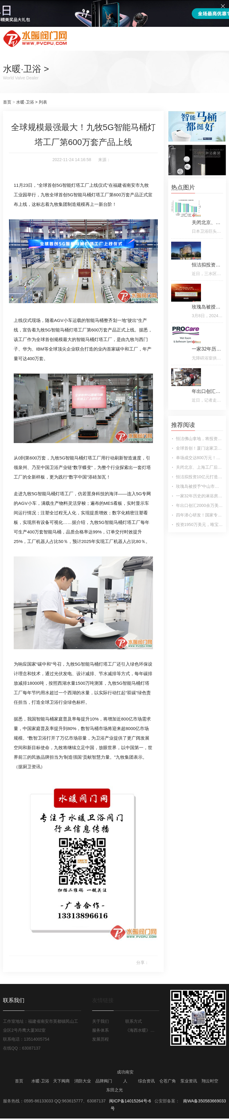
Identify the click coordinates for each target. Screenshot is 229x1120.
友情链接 (103, 1000)
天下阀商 (61, 1081)
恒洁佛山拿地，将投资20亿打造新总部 (199, 438)
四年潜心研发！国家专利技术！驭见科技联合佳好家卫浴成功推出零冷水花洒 (199, 515)
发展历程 (100, 1039)
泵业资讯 (188, 1081)
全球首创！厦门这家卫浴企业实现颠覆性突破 (199, 448)
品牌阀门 (103, 1081)
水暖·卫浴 (22, 69)
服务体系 (100, 1030)
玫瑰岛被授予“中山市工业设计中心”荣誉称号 (199, 486)
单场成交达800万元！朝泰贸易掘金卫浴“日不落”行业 (199, 457)
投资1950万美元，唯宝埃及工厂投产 (199, 524)
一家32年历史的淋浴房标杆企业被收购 (199, 495)
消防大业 (82, 1081)
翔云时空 (210, 1081)
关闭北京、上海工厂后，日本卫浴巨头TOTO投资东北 (199, 467)
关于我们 (100, 1021)
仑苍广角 (167, 1081)
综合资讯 (146, 1081)
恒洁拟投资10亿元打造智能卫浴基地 (199, 476)
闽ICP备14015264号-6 (130, 1101)
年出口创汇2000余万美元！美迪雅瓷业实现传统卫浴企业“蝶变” (199, 505)
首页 (7, 102)
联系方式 (133, 1021)
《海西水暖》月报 (141, 1030)
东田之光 (114, 1089)
